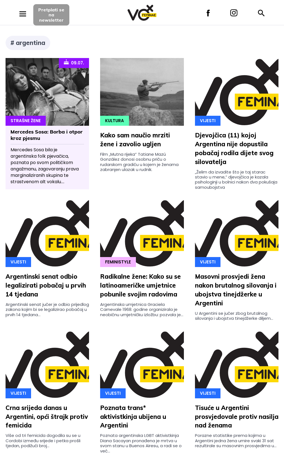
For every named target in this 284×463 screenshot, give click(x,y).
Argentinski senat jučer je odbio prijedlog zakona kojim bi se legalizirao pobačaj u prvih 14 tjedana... (47, 309)
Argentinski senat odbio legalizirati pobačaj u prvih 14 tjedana (46, 285)
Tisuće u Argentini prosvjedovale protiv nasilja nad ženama (236, 416)
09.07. (74, 62)
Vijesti (207, 121)
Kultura (114, 121)
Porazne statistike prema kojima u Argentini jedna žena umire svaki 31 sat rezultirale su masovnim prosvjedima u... (236, 440)
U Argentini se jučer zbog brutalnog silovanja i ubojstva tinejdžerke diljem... (234, 315)
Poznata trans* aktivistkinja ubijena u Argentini (133, 416)
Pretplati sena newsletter (51, 15)
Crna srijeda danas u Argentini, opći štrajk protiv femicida (47, 416)
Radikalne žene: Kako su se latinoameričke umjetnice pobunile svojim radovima (140, 285)
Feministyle (118, 262)
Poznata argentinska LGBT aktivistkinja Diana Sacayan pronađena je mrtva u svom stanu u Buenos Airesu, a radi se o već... (141, 443)
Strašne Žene (26, 121)
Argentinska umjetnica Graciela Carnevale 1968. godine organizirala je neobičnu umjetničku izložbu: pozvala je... (141, 309)
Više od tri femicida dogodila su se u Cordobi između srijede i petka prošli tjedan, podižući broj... (43, 440)
